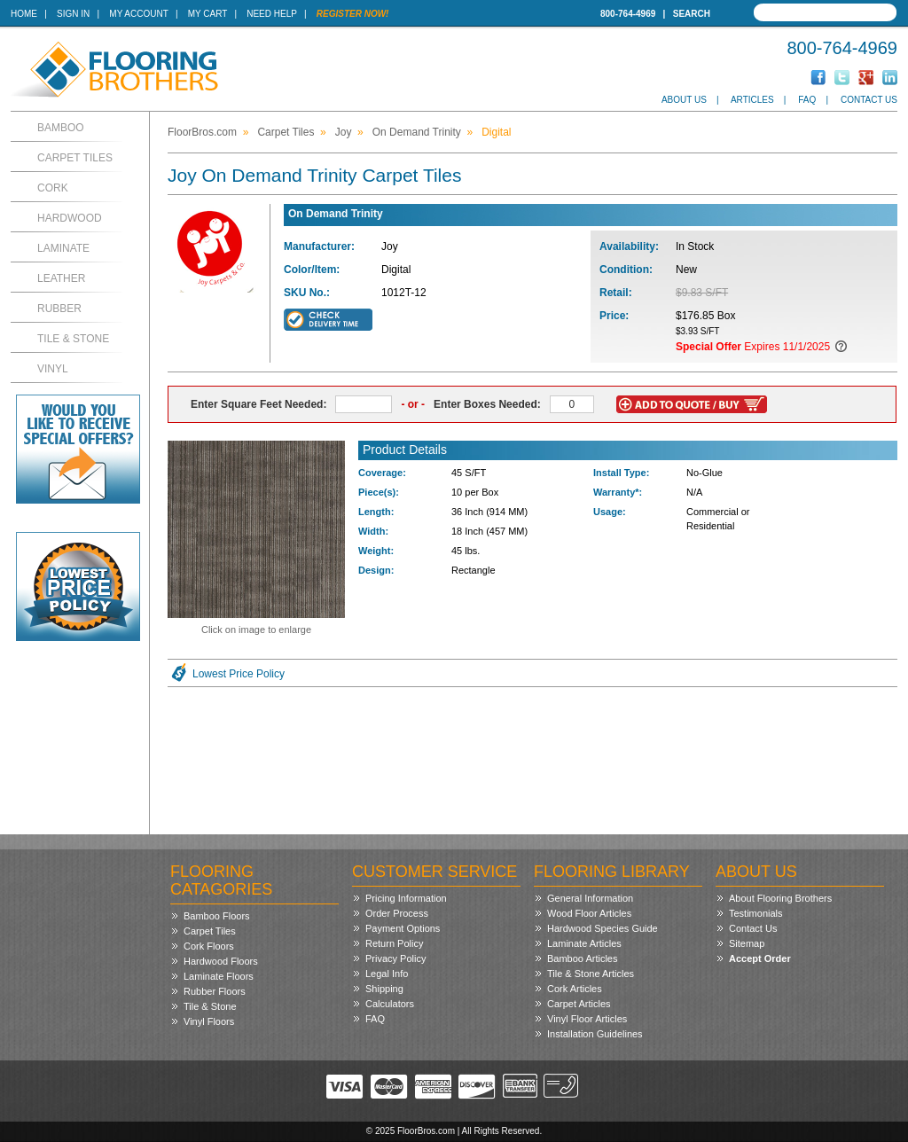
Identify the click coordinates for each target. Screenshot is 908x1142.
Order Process (396, 913)
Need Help (272, 14)
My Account (138, 14)
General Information (590, 898)
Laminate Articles (584, 943)
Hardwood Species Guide (602, 928)
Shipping (384, 988)
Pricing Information (406, 898)
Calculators (389, 1003)
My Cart (207, 14)
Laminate (63, 248)
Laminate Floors (219, 976)
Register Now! (353, 14)
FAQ (807, 100)
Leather (61, 278)
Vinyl (52, 369)
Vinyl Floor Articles (587, 1018)
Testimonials (756, 913)
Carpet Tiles (75, 158)
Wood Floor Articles (589, 913)
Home (24, 14)
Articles (752, 100)
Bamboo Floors (217, 916)
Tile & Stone (73, 338)
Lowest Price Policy (238, 674)
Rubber (59, 308)
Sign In (73, 14)
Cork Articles (574, 988)
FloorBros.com (202, 132)
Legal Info (386, 973)
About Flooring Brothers (780, 898)
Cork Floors (209, 946)
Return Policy (394, 943)
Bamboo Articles (582, 958)
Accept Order (760, 958)
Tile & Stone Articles (590, 973)
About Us (684, 100)
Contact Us (869, 100)
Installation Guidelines (595, 1034)
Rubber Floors (215, 991)
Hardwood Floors (221, 961)
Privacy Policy (395, 958)
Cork (52, 188)
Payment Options (402, 928)
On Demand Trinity (416, 132)
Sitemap (746, 943)
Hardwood (69, 218)
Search (691, 14)
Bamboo (60, 127)
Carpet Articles (579, 1003)
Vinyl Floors (209, 1021)
